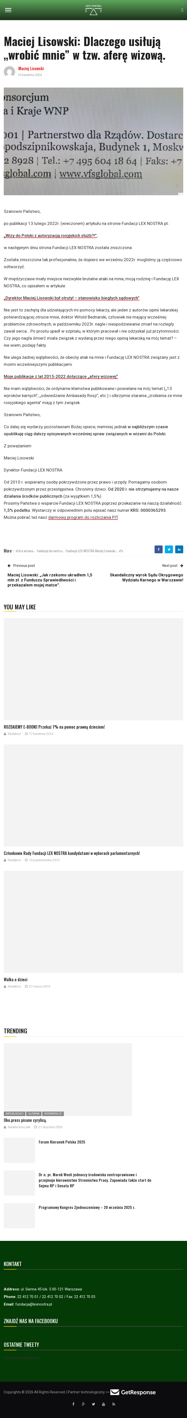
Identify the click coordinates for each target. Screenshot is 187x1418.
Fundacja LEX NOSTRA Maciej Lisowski (90, 550)
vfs (121, 550)
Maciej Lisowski (31, 68)
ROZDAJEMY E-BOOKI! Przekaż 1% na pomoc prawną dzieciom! (54, 727)
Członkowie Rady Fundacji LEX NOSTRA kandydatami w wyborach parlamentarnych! (72, 853)
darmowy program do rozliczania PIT (83, 517)
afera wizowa (24, 550)
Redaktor (14, 734)
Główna (33, 1113)
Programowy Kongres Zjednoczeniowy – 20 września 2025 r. (87, 1207)
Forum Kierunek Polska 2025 (62, 1142)
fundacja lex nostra (49, 550)
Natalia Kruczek (19, 1127)
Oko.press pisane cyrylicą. (25, 1120)
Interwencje (53, 1113)
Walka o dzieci (15, 979)
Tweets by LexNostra (21, 1358)
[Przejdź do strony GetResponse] (133, 1392)
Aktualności (14, 1113)
